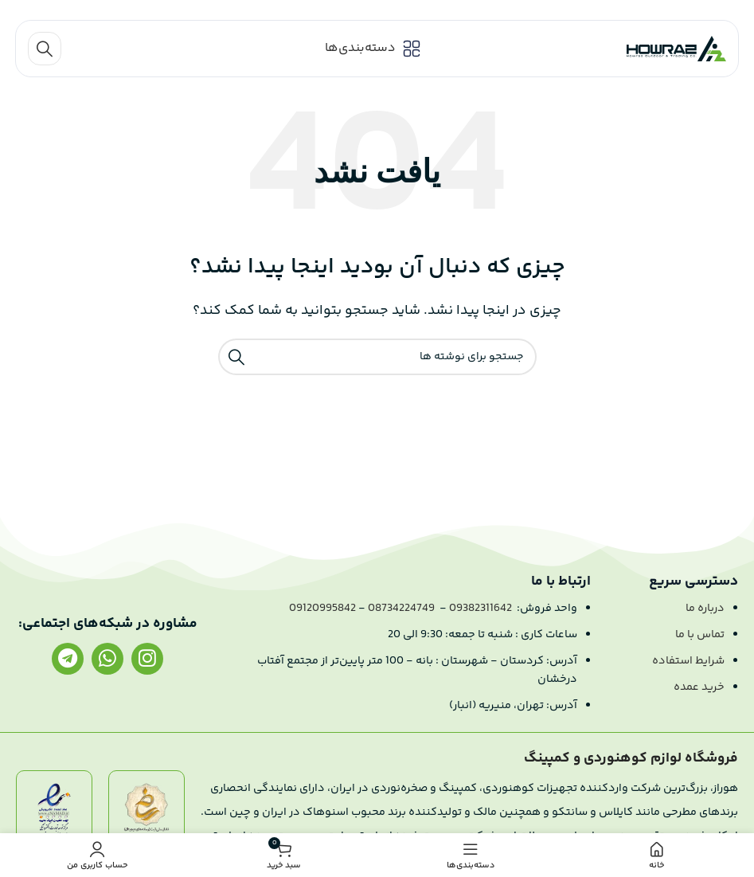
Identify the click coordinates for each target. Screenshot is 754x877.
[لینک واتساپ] (107, 659)
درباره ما (705, 608)
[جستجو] (44, 49)
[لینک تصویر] (146, 810)
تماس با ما (700, 635)
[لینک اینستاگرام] (147, 659)
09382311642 (480, 608)
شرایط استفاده (688, 661)
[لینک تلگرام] (68, 659)
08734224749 (401, 608)
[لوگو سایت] (676, 49)
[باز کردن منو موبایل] (373, 49)
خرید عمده (699, 687)
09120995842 (322, 608)
